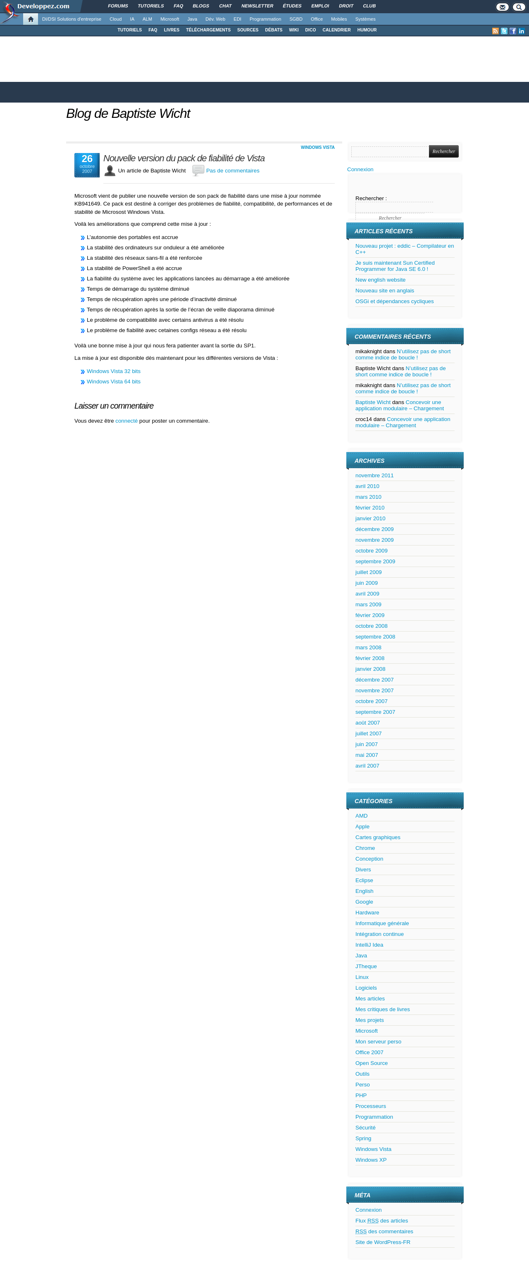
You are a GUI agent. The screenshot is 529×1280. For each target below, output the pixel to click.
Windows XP (371, 1160)
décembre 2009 (374, 529)
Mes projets (369, 1020)
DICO (310, 30)
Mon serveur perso (378, 1041)
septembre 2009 (375, 561)
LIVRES (172, 30)
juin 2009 (366, 583)
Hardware (367, 912)
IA (132, 19)
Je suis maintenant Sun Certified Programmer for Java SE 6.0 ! (395, 266)
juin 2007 (366, 744)
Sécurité (365, 1127)
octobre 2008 (371, 626)
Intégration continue (379, 934)
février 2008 (369, 658)
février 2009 (369, 615)
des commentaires (384, 1231)
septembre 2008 (375, 637)
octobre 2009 (371, 551)
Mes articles (370, 998)
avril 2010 (367, 486)
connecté (127, 421)
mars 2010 (368, 497)
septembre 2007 (375, 712)
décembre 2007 (374, 680)
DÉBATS (274, 30)
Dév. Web (215, 19)
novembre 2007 (374, 690)
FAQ (152, 30)
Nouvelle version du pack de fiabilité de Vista (183, 158)
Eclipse (364, 880)
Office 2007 (369, 1052)
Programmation (265, 19)
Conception (369, 859)
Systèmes (365, 19)
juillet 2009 (368, 572)
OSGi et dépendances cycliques (394, 301)
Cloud (116, 19)
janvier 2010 (370, 518)
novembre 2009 (374, 540)
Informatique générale (382, 923)
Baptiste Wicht (373, 402)
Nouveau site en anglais (384, 290)
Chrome (365, 848)
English (364, 891)
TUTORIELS (130, 30)
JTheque (366, 966)
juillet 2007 (368, 733)
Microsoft (169, 19)
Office (317, 19)
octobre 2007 (371, 701)
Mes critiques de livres (382, 1009)
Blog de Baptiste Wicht (128, 113)
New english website (380, 280)
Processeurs (370, 1106)
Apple (362, 826)
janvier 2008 (370, 669)
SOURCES (247, 30)
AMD (361, 816)
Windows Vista (318, 147)
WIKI (293, 30)
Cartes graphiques (377, 837)
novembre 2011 (374, 475)
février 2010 (369, 508)
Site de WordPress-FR (382, 1242)
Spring (363, 1138)
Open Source (371, 1063)
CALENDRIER (337, 30)
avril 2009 (367, 594)
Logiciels (366, 988)
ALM (147, 19)
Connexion (360, 169)
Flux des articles (381, 1221)
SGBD (296, 19)
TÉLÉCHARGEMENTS (208, 30)
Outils (362, 1074)
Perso (362, 1084)
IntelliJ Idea (369, 945)
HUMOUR (367, 30)
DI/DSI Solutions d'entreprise (71, 19)
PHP (361, 1095)
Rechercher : (371, 198)
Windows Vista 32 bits (114, 371)
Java (193, 19)
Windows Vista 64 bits (114, 381)
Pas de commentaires (233, 170)
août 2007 (367, 723)
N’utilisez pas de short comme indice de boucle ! (402, 354)
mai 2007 (366, 755)
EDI (237, 19)
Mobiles (339, 19)
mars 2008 (368, 647)
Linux (362, 977)
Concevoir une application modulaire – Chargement (399, 405)
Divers (363, 869)
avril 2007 (367, 766)
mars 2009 (368, 604)
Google (364, 902)
